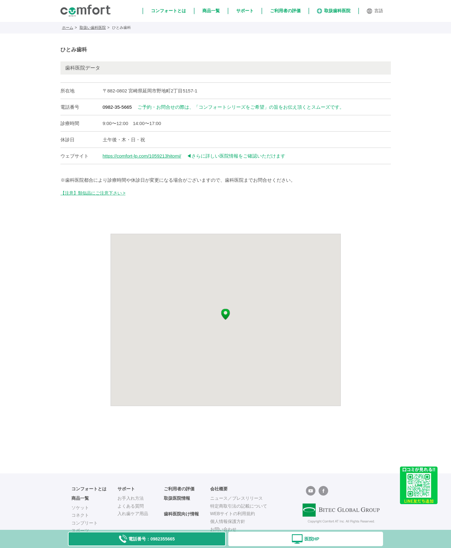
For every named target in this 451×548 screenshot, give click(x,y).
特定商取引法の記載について (238, 506)
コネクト (80, 515)
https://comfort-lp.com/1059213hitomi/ (142, 156)
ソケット (80, 507)
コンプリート (84, 522)
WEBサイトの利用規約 (232, 513)
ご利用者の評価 (285, 10)
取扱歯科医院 (333, 10)
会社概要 (219, 489)
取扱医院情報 (177, 498)
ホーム (67, 27)
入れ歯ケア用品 (132, 513)
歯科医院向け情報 (181, 513)
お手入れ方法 (130, 498)
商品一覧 (211, 10)
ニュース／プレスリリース (236, 498)
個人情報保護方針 (227, 521)
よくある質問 (130, 506)
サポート (245, 10)
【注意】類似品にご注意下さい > (93, 193)
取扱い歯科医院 (93, 27)
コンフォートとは (168, 10)
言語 (375, 11)
